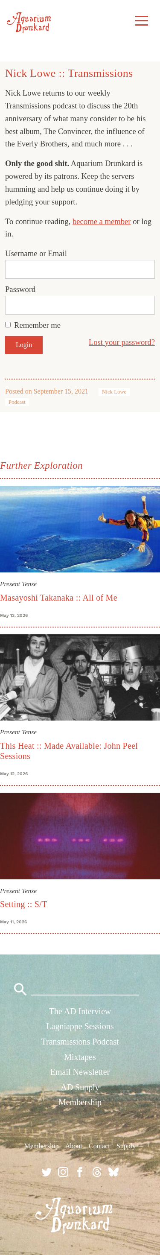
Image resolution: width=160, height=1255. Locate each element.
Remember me (37, 325)
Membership (80, 1102)
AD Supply (80, 1087)
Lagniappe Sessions (79, 1026)
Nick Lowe (114, 392)
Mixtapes (80, 1057)
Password (20, 289)
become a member (102, 221)
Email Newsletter (80, 1072)
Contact (99, 1146)
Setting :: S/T (23, 904)
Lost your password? (122, 342)
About (73, 1146)
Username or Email (36, 253)
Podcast (17, 402)
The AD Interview (80, 1011)
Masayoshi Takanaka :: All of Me (58, 597)
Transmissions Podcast (80, 1041)
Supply (126, 1146)
